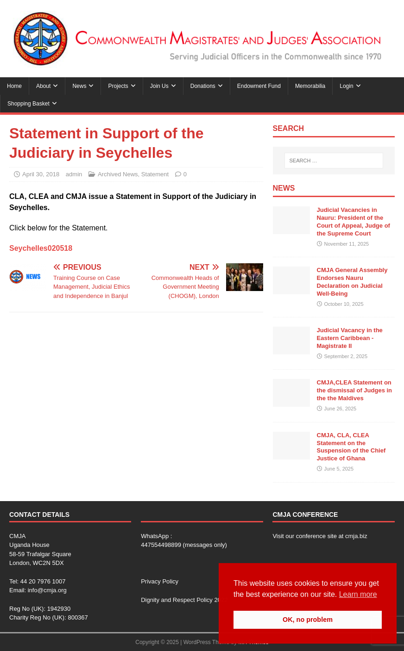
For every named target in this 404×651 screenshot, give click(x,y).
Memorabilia (310, 86)
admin (74, 174)
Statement (155, 174)
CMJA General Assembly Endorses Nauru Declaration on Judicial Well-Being (352, 282)
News (79, 86)
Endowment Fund (259, 86)
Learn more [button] (358, 594)
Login (346, 86)
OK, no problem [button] (308, 619)
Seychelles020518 (40, 248)
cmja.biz (356, 536)
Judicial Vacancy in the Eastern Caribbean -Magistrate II (350, 338)
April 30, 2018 (40, 174)
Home (14, 86)
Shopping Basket (28, 103)
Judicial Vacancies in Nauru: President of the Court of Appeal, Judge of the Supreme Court (353, 221)
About (43, 86)
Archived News (118, 174)
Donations (202, 86)
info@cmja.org (47, 590)
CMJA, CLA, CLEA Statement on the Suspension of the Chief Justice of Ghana (351, 447)
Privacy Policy (159, 581)
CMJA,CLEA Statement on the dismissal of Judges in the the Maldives (354, 390)
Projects (118, 86)
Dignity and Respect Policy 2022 (184, 599)
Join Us (159, 86)
